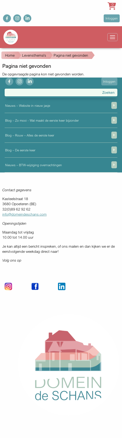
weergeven (114, 105)
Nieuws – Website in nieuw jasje (27, 105)
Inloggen (112, 18)
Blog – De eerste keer (20, 150)
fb (4, 17)
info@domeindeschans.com (24, 214)
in (24, 17)
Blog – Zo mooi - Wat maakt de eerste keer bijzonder (42, 120)
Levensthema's (34, 55)
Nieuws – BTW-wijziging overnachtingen (33, 165)
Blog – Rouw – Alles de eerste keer (29, 135)
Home (10, 55)
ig (14, 17)
